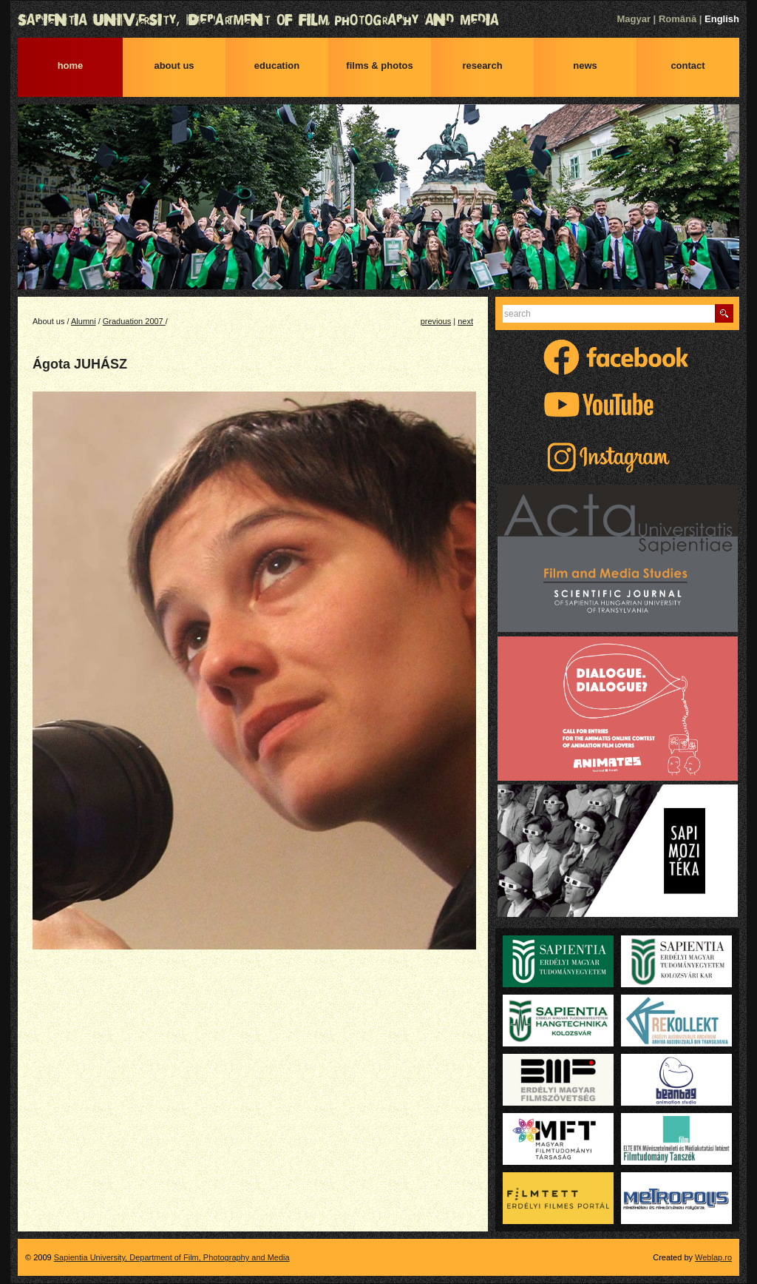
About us (174, 65)
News (585, 65)
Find (724, 313)
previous (436, 321)
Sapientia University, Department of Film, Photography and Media (378, 20)
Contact (688, 65)
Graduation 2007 (134, 321)
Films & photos (379, 65)
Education (276, 65)
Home (71, 65)
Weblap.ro (713, 1257)
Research (482, 65)
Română (677, 18)
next (465, 321)
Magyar (634, 18)
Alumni (83, 321)
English (722, 18)
